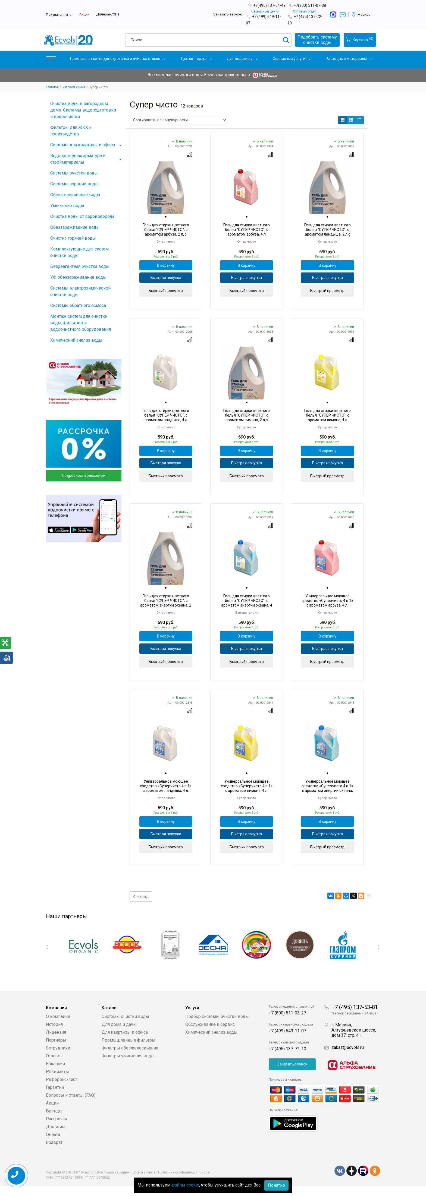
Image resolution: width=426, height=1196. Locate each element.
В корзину (166, 266)
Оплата (53, 1144)
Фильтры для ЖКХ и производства (71, 131)
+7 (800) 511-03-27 (287, 1023)
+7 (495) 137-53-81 (354, 1017)
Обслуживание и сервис (210, 1034)
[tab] (166, 217)
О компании (58, 1026)
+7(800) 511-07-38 (310, 5)
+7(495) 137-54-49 (269, 5)
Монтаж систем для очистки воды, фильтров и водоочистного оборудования (80, 323)
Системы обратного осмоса (78, 305)
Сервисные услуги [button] (292, 58)
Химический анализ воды (76, 340)
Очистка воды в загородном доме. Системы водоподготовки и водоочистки (83, 110)
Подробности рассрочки (83, 475)
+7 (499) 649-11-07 (287, 1040)
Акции (84, 14)
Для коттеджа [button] (196, 58)
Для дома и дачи (119, 1034)
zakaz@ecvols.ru (347, 1057)
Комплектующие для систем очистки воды (79, 252)
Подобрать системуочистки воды (314, 39)
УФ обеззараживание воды (78, 277)
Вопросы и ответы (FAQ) (70, 1105)
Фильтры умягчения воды (128, 1065)
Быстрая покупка (166, 280)
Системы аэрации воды (74, 183)
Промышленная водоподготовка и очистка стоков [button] (118, 58)
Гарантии (55, 1097)
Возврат (54, 1152)
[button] (51, 60)
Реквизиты (57, 1081)
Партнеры (56, 1050)
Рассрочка (56, 1128)
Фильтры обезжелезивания (130, 1058)
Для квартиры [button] (242, 58)
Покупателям (57, 14)
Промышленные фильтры (128, 1050)
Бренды (54, 1121)
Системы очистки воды (74, 173)
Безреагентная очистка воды (79, 266)
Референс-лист (61, 1089)
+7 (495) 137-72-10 (287, 1058)
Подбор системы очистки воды (217, 1026)
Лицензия (56, 1042)
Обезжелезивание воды (75, 194)
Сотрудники (58, 1058)
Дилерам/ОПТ (108, 14)
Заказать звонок (227, 14)
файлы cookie (185, 1185)
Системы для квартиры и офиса (82, 144)
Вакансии (55, 1073)
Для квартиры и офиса (125, 1042)
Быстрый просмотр (166, 293)
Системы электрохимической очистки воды (80, 291)
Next (376, 958)
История (54, 1034)
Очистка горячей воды (73, 238)
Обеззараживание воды (75, 227)
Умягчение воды (67, 205)
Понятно (276, 1185)
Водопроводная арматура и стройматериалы (77, 159)
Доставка (55, 1136)
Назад (141, 908)
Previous (50, 958)
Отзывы (54, 1065)
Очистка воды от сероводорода (82, 216)
